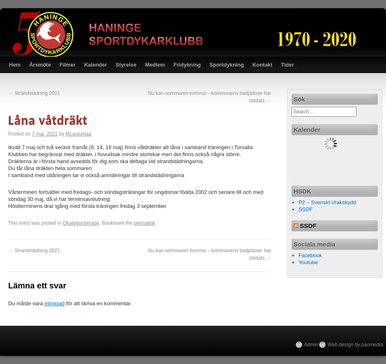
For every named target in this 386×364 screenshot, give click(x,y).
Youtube (308, 262)
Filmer (68, 65)
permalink (144, 223)
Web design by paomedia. (355, 345)
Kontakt (262, 65)
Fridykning (187, 65)
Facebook (310, 255)
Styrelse (126, 65)
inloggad (54, 303)
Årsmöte (40, 65)
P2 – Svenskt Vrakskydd (327, 202)
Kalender (95, 65)
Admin (311, 345)
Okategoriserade (81, 223)
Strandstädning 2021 (34, 93)
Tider (287, 65)
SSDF (306, 209)
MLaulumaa (78, 134)
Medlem (155, 65)
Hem (15, 65)
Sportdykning (226, 65)
